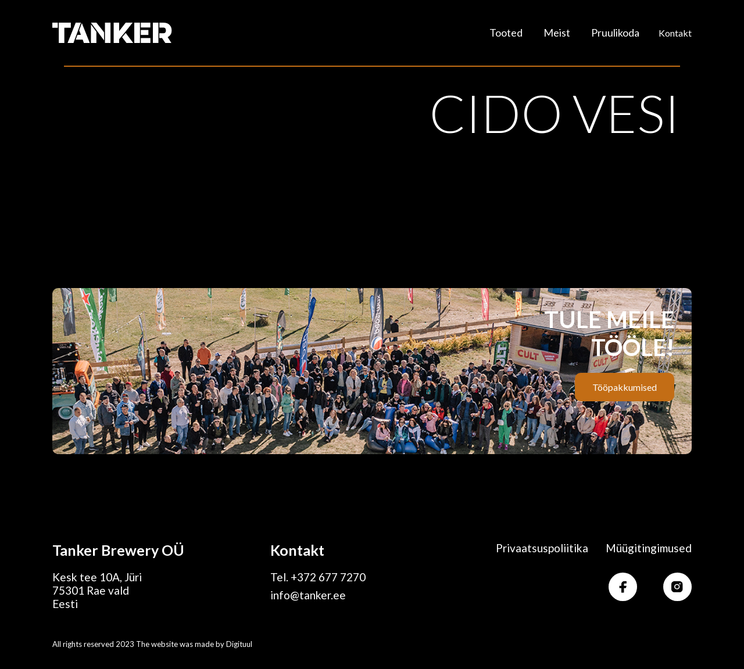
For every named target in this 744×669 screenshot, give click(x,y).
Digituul (239, 644)
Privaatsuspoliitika (542, 548)
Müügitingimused (649, 548)
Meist (556, 32)
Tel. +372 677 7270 (318, 577)
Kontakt (675, 32)
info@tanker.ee (308, 595)
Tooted (506, 32)
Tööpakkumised (624, 387)
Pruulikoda (615, 32)
